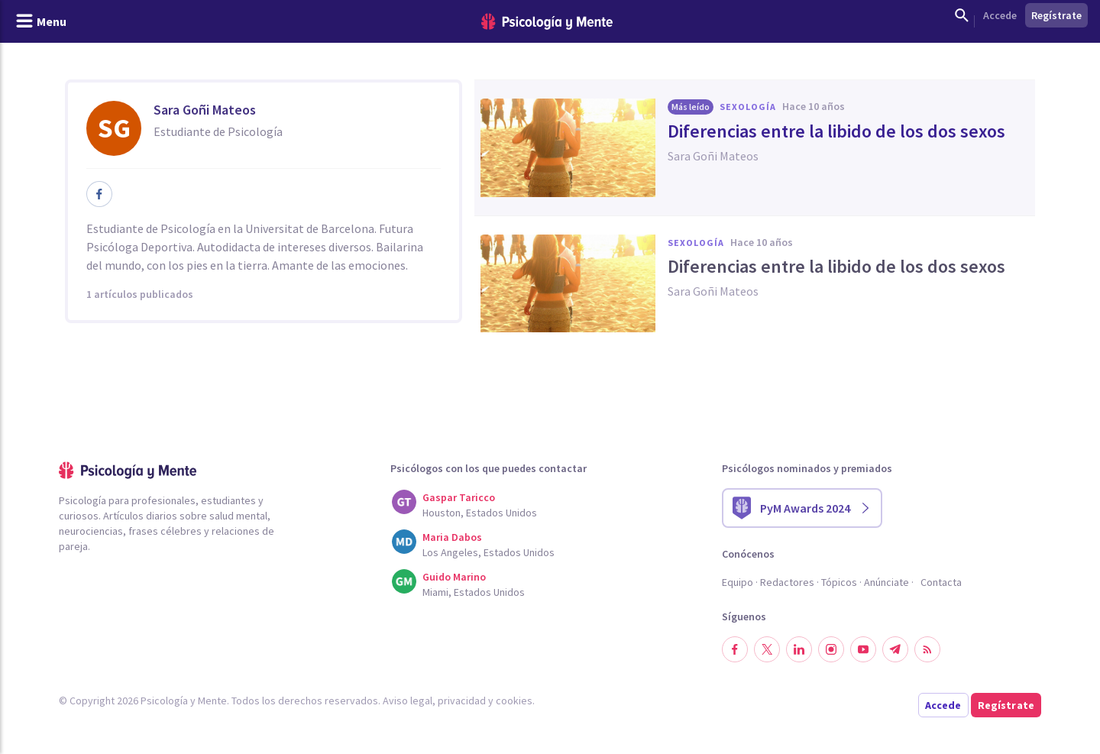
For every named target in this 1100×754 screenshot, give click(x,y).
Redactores (787, 582)
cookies (514, 700)
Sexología (748, 106)
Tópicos (839, 582)
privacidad (462, 700)
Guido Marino (454, 577)
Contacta (941, 582)
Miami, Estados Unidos (473, 592)
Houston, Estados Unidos (479, 512)
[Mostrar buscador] (962, 15)
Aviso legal (407, 700)
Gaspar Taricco (458, 497)
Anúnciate (886, 582)
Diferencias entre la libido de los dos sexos (836, 131)
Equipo (737, 582)
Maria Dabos (452, 537)
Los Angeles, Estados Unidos (488, 552)
